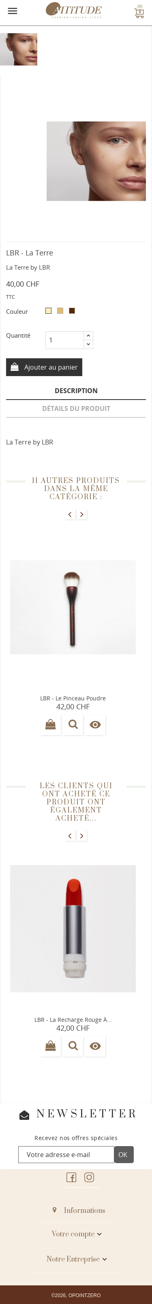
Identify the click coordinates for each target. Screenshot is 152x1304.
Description (76, 390)
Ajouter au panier (50, 367)
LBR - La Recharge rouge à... (73, 1019)
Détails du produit (76, 408)
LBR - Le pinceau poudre (73, 698)
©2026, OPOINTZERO (76, 1295)
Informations (84, 1210)
